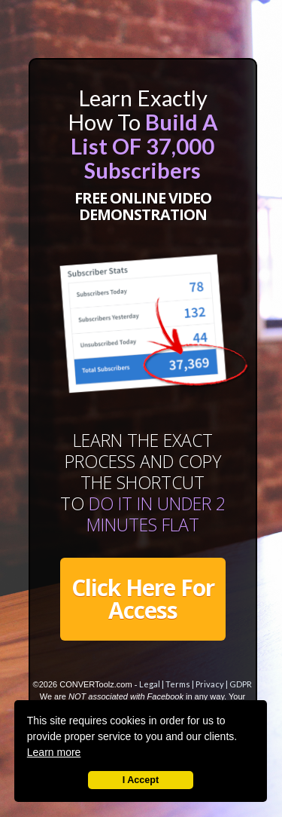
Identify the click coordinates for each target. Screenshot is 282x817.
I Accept (141, 780)
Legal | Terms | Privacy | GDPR (195, 684)
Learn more (54, 752)
